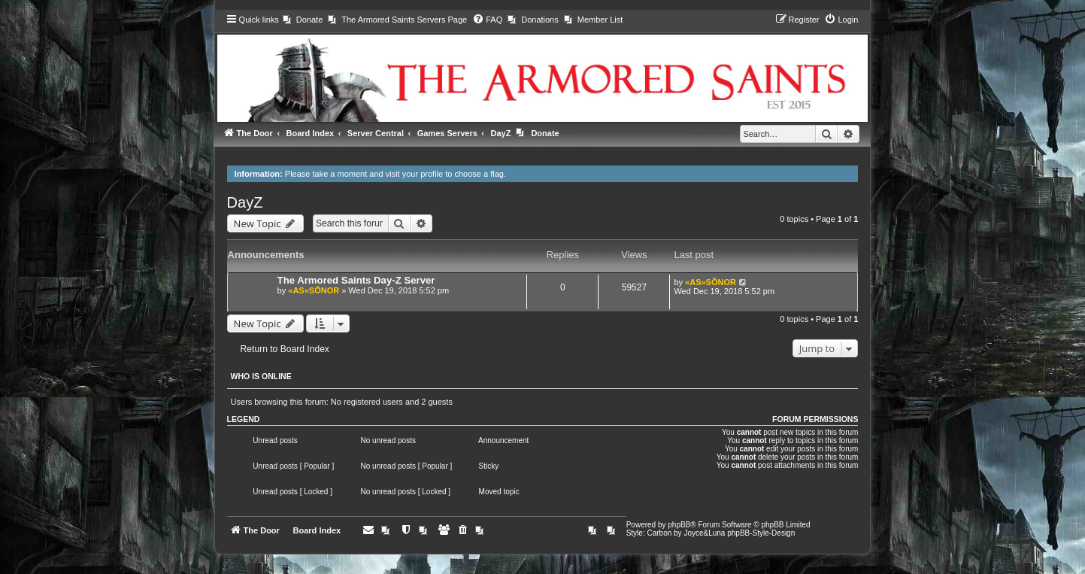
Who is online (261, 376)
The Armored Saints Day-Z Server (356, 280)
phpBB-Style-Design (761, 533)
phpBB (679, 525)
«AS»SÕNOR (313, 290)
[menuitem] (303, 19)
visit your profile (414, 173)
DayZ (245, 202)
